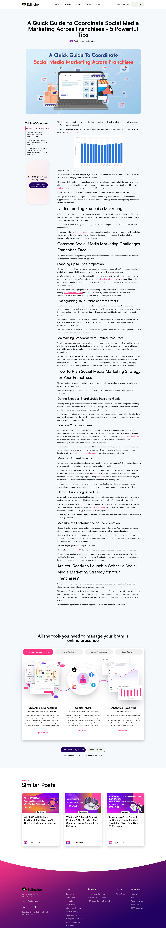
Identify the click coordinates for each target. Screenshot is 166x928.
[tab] (38, 652)
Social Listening (72, 911)
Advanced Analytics (73, 922)
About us (134, 894)
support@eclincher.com (30, 901)
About (78, 4)
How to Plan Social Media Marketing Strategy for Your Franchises (36, 142)
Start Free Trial (122, 4)
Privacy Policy (136, 904)
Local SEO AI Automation (97, 897)
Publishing (70, 894)
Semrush (96, 473)
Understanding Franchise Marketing (38, 128)
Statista (73, 170)
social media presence (66, 188)
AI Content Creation (73, 908)
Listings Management (74, 918)
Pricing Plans (120, 894)
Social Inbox (70, 904)
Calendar (69, 901)
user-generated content (73, 293)
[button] (56, 4)
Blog (98, 4)
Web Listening (71, 915)
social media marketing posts (107, 279)
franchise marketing (79, 232)
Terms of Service (137, 901)
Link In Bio (70, 926)
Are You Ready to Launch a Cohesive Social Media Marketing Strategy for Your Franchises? (36, 151)
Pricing (88, 4)
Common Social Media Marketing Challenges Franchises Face (34, 134)
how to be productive (130, 436)
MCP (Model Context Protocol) (99, 901)
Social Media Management (97, 894)
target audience (99, 507)
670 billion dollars (74, 132)
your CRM (76, 550)
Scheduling (70, 897)
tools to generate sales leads (84, 453)
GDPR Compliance (137, 908)
